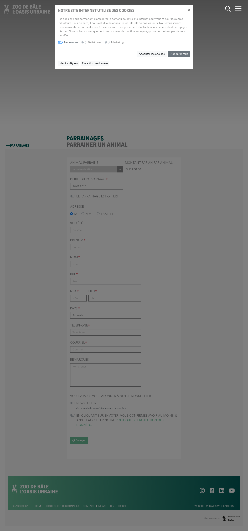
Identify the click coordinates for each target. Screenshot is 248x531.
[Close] (189, 9)
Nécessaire (71, 42)
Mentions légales (68, 63)
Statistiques (94, 42)
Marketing (117, 42)
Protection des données (95, 63)
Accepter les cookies (152, 53)
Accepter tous (179, 53)
